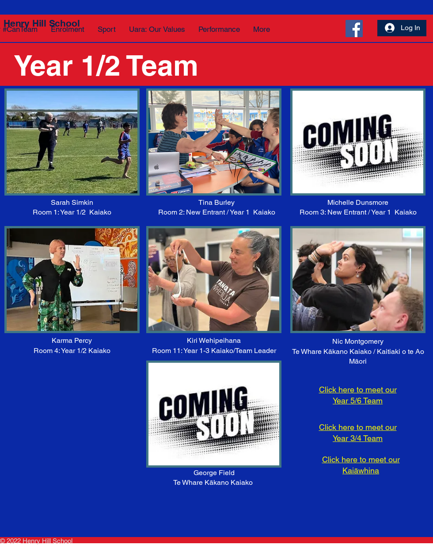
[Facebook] (354, 28)
